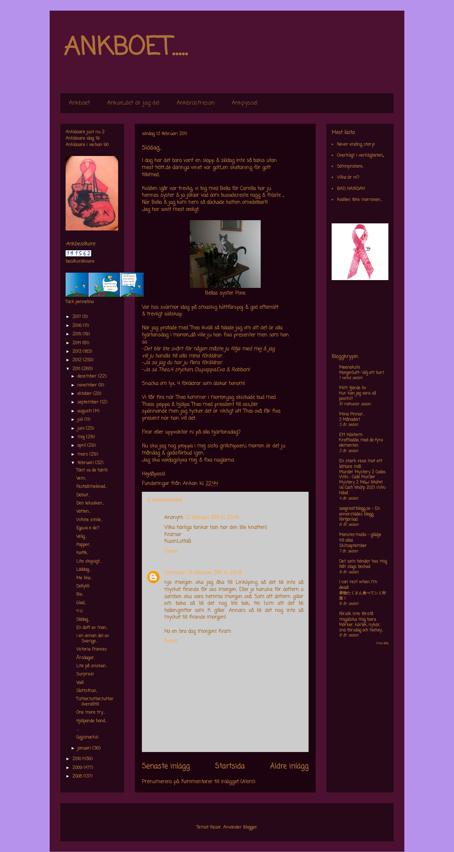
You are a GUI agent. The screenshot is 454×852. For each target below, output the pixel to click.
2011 (77, 369)
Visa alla (382, 643)
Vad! (80, 683)
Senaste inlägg (166, 766)
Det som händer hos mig (363, 561)
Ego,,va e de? (87, 528)
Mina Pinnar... (352, 414)
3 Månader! (349, 420)
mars (83, 454)
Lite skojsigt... (89, 561)
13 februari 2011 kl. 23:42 (215, 573)
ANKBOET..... (125, 48)
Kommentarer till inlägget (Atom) (218, 782)
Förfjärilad (348, 520)
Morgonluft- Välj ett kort (361, 373)
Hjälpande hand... (91, 721)
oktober (85, 394)
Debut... (83, 495)
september (88, 402)
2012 (77, 360)
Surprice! (85, 674)
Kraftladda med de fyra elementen (361, 443)
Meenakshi (349, 367)
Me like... (84, 578)
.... (77, 729)
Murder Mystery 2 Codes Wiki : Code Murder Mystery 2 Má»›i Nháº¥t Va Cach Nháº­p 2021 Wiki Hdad (362, 482)
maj (81, 437)
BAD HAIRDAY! (351, 189)
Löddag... (83, 570)
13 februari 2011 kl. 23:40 (212, 518)
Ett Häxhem (350, 435)
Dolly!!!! (82, 586)
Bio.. (79, 594)
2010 (77, 759)
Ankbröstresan (196, 103)
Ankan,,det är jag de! (133, 103)
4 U (79, 611)
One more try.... (90, 712)
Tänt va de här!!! (91, 470)
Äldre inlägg (289, 766)
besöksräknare (80, 261)
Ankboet (79, 103)
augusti (85, 411)
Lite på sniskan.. (91, 666)
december (87, 376)
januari (84, 748)
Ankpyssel (245, 103)
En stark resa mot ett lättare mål (360, 464)
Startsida (230, 766)
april (82, 445)
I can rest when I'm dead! (358, 585)
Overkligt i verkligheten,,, (360, 155)
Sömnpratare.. (350, 166)
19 (97, 138)
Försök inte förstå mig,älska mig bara (357, 617)
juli (80, 420)
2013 (77, 352)
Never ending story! (356, 144)
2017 (77, 317)
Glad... (81, 603)
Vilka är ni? (348, 177)
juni (81, 428)
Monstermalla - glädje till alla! (360, 538)
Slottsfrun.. (87, 691)
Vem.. (81, 478)
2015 (77, 334)
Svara (170, 551)
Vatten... (83, 511)
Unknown (175, 573)
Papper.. (83, 545)
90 (106, 145)
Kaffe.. (82, 553)
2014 (77, 343)
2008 (77, 776)
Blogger (250, 827)
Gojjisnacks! (87, 737)
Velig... (81, 537)
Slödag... (83, 620)
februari (86, 463)
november (87, 385)
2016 (77, 326)
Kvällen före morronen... (359, 200)
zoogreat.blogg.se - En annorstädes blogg (359, 512)
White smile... (89, 520)
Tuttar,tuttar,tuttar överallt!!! (95, 701)
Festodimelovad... (91, 487)
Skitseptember (353, 546)
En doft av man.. (91, 628)
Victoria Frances (91, 649)
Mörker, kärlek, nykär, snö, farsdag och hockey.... (361, 628)
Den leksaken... (90, 503)
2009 (78, 768)
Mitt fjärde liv (352, 388)
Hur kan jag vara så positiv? (357, 396)
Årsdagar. (85, 658)
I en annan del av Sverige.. (92, 638)
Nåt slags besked (354, 567)
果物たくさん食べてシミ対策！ (362, 596)
